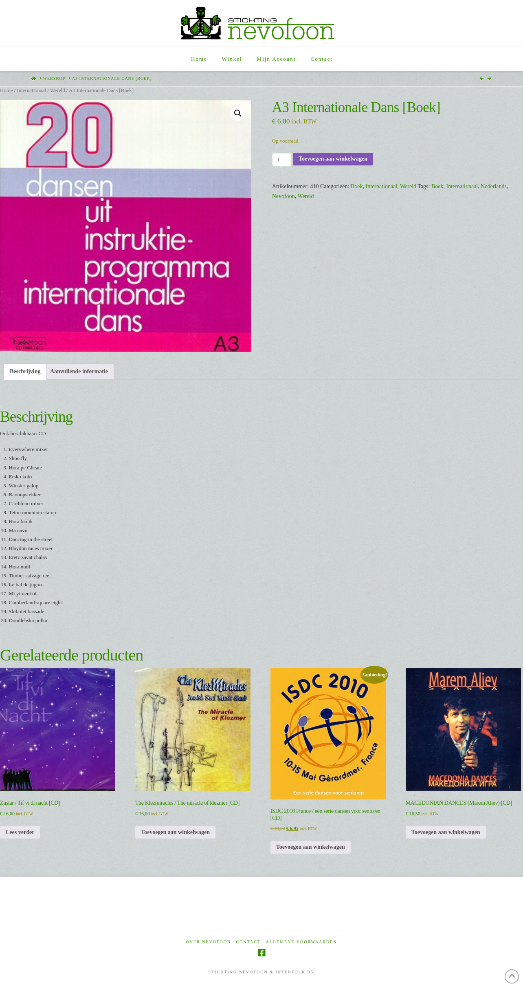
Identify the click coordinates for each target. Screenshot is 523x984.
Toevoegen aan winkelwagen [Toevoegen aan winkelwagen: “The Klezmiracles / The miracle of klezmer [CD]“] (175, 832)
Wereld (57, 90)
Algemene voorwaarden (301, 942)
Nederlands (494, 186)
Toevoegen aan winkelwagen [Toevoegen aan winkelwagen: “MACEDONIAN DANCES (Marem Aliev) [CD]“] (445, 832)
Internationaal (31, 90)
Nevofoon (283, 196)
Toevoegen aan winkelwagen (333, 159)
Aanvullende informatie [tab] (79, 371)
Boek (357, 186)
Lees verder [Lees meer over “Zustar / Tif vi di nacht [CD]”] (20, 832)
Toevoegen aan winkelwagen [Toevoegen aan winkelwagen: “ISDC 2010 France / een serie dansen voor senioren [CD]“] (310, 847)
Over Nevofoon (208, 942)
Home (6, 90)
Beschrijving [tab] (25, 371)
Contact (248, 942)
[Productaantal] (281, 160)
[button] (238, 113)
